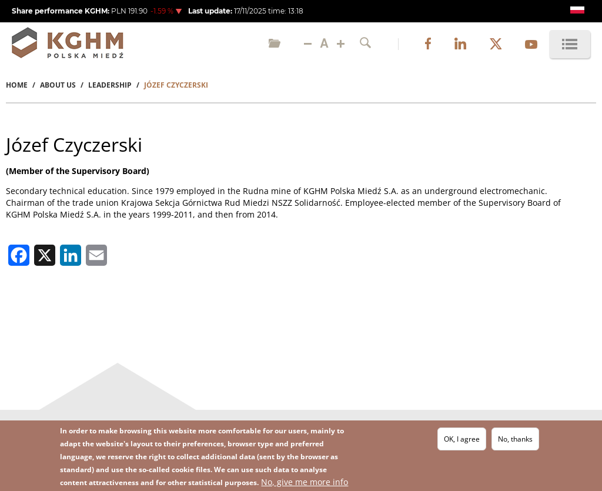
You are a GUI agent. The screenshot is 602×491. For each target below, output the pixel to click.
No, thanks (515, 440)
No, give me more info (304, 482)
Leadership (110, 85)
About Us (58, 85)
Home (17, 85)
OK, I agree (462, 440)
